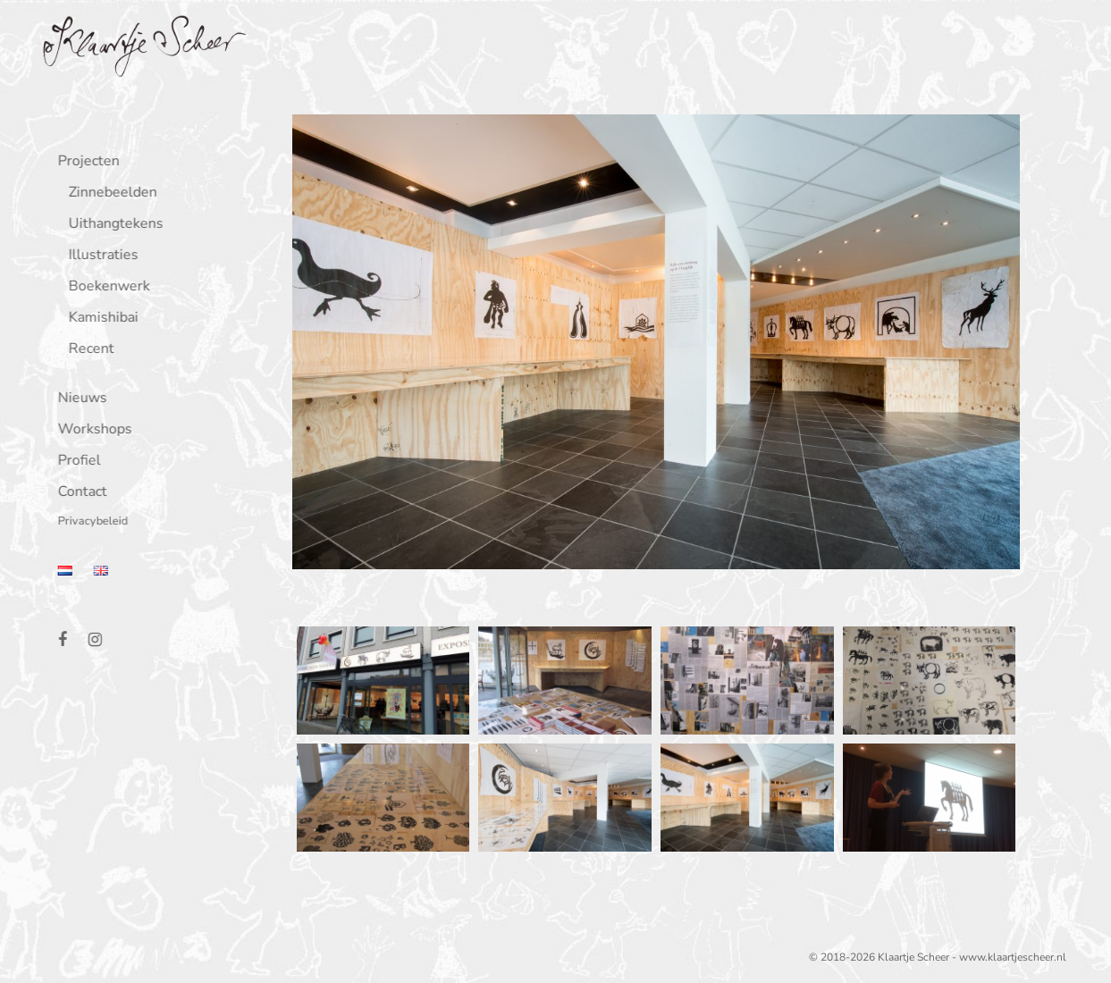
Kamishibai (99, 318)
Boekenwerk (105, 287)
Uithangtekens (111, 224)
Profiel (75, 461)
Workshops (91, 430)
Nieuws (78, 399)
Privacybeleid (88, 522)
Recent (87, 349)
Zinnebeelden (108, 193)
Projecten (84, 162)
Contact (78, 492)
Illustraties (99, 256)
